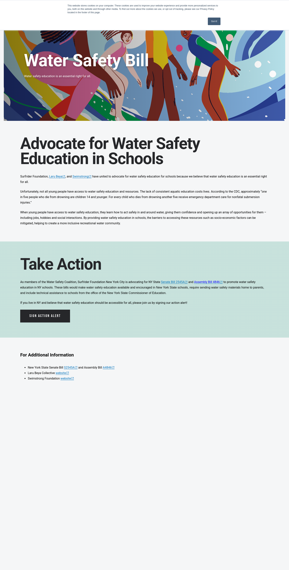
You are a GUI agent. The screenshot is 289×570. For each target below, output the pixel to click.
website (61, 373)
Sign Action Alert (45, 316)
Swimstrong (80, 176)
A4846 (107, 367)
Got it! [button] (214, 21)
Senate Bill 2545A (173, 282)
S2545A (69, 367)
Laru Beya (55, 176)
